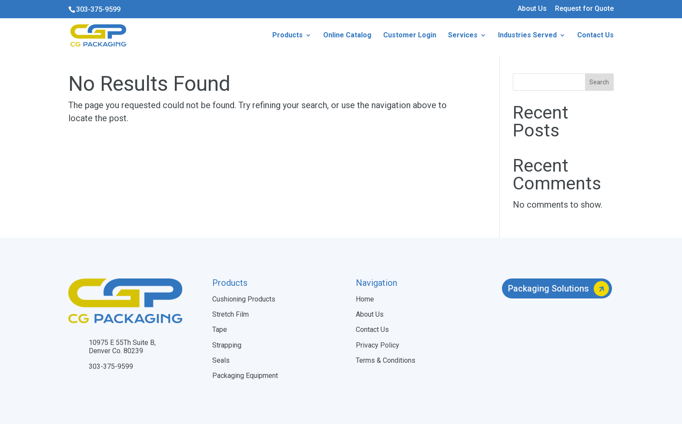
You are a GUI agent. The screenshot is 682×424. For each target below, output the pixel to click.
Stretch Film (230, 314)
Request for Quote (584, 9)
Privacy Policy (377, 345)
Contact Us (372, 329)
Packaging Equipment (245, 375)
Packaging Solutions (548, 288)
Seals (221, 360)
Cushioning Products (243, 299)
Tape (219, 329)
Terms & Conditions (385, 360)
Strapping (226, 345)
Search (599, 82)
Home (365, 299)
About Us (532, 9)
